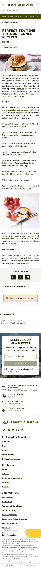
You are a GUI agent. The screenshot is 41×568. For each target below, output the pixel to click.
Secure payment (9, 515)
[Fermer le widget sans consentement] (10, 530)
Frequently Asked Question (14, 519)
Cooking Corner (12, 22)
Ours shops (7, 497)
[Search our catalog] (15, 10)
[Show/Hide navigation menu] (3, 4)
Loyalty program (9, 523)
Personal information (12, 478)
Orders (5, 469)
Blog (4, 446)
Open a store (8, 455)
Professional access (11, 459)
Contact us (7, 502)
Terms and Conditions (12, 506)
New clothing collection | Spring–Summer (20, 16)
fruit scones (16, 113)
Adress (5, 474)
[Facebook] (13, 277)
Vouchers (6, 482)
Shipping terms (9, 510)
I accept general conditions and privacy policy (20, 370)
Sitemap (6, 528)
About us (6, 442)
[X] (20, 277)
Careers (5, 450)
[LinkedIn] (27, 277)
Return (5, 487)
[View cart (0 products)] (37, 4)
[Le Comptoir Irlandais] (20, 4)
